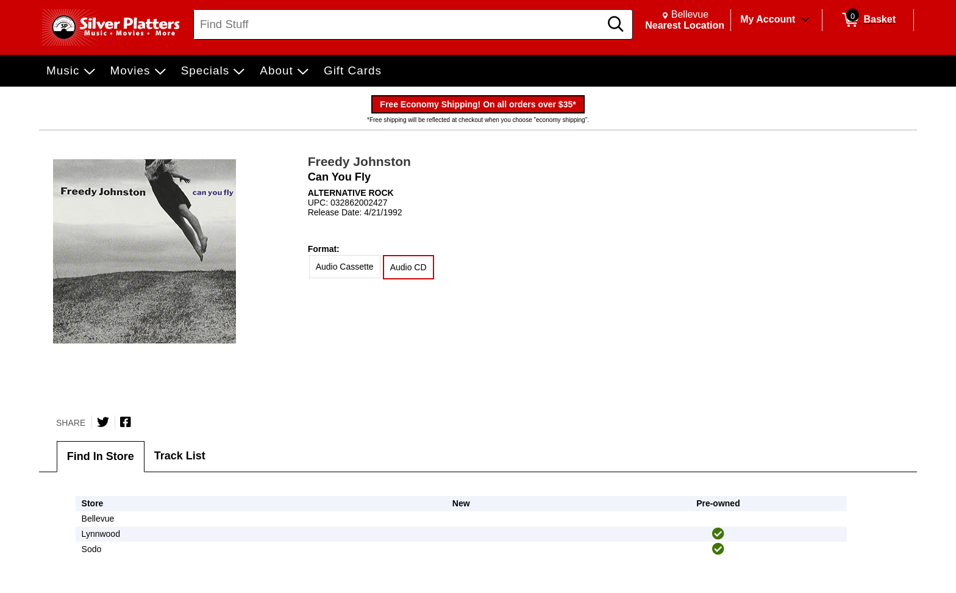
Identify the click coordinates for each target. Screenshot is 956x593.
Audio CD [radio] (408, 267)
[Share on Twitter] (103, 422)
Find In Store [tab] (100, 456)
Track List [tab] (179, 456)
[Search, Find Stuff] (399, 24)
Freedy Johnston (359, 161)
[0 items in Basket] (868, 20)
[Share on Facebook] (125, 422)
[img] (718, 534)
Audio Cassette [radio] (345, 266)
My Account (767, 19)
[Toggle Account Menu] (805, 20)
